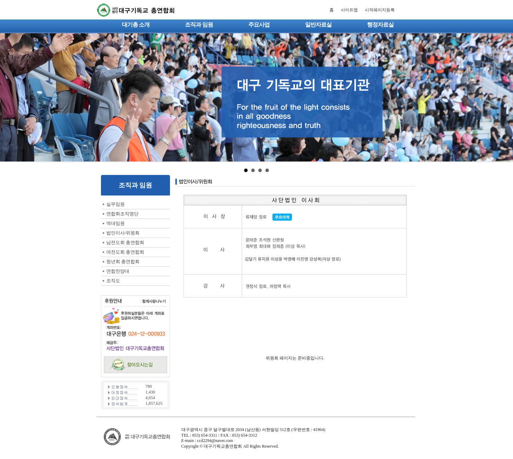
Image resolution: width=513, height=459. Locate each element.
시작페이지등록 (380, 9)
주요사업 (259, 25)
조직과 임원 (199, 25)
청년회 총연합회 (123, 261)
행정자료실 (380, 25)
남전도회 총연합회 (125, 242)
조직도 (113, 280)
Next (503, 97)
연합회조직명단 (122, 213)
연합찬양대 (117, 271)
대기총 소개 (136, 25)
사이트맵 (349, 9)
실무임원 (115, 204)
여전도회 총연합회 (125, 252)
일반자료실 (318, 25)
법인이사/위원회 (123, 233)
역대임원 (115, 223)
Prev (9, 97)
